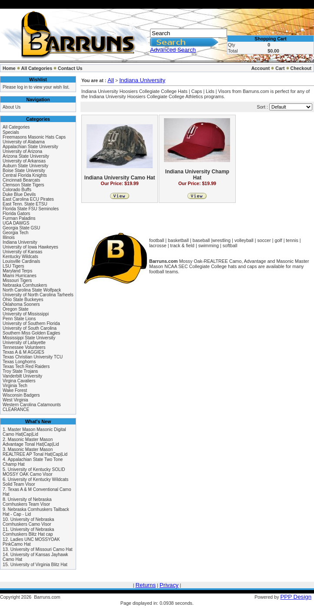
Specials (11, 132)
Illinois (9, 237)
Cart (279, 68)
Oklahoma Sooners (21, 304)
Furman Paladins (19, 218)
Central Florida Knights (25, 175)
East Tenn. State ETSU (25, 204)
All (110, 80)
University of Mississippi (26, 314)
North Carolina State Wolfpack (32, 290)
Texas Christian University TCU (33, 357)
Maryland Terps (17, 271)
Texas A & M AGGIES (23, 352)
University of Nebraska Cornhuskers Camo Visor (28, 522)
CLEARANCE (16, 409)
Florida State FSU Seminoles (31, 208)
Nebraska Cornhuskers (25, 285)
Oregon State (15, 309)
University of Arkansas (24, 161)
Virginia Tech (15, 385)
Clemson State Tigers (23, 184)
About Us (11, 107)
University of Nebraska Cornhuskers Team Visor (27, 502)
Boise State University (24, 170)
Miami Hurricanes (20, 275)
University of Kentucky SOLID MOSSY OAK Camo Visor (34, 472)
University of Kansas (22, 251)
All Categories (37, 68)
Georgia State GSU (21, 227)
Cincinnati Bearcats (21, 180)
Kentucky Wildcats (20, 256)
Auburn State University (25, 165)
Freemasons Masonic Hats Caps (34, 137)
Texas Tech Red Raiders (26, 366)
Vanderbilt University (22, 376)
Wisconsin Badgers (21, 395)
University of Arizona (22, 151)
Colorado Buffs (17, 189)
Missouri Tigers (17, 280)
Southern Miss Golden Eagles (31, 333)
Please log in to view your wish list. (36, 87)
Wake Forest (15, 390)
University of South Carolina (30, 328)
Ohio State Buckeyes (23, 299)
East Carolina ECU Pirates (28, 199)
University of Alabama (24, 141)
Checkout (300, 68)
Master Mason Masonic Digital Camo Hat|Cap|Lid (34, 432)
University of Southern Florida (31, 323)
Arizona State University (26, 156)
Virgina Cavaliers (19, 380)
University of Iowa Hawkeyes (30, 247)
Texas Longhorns (19, 361)
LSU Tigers (13, 266)
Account (260, 68)
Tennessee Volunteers (24, 347)
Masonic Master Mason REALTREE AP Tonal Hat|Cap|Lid (35, 452)
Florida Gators (16, 213)
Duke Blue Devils (19, 194)
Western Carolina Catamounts (32, 404)
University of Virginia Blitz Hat (38, 564)
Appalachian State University (30, 146)
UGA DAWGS (16, 223)
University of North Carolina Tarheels (38, 294)
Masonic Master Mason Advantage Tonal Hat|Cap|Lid (31, 442)
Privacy (169, 585)
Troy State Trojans (20, 371)
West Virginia (15, 400)
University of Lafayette (24, 342)
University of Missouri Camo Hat (41, 549)
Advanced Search (173, 49)
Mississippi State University (29, 337)
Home (9, 68)
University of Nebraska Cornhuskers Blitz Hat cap (28, 532)
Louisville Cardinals (21, 261)
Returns (145, 585)
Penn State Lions (19, 318)
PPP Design (295, 596)
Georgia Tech (15, 232)
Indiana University (20, 242)
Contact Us (70, 68)
